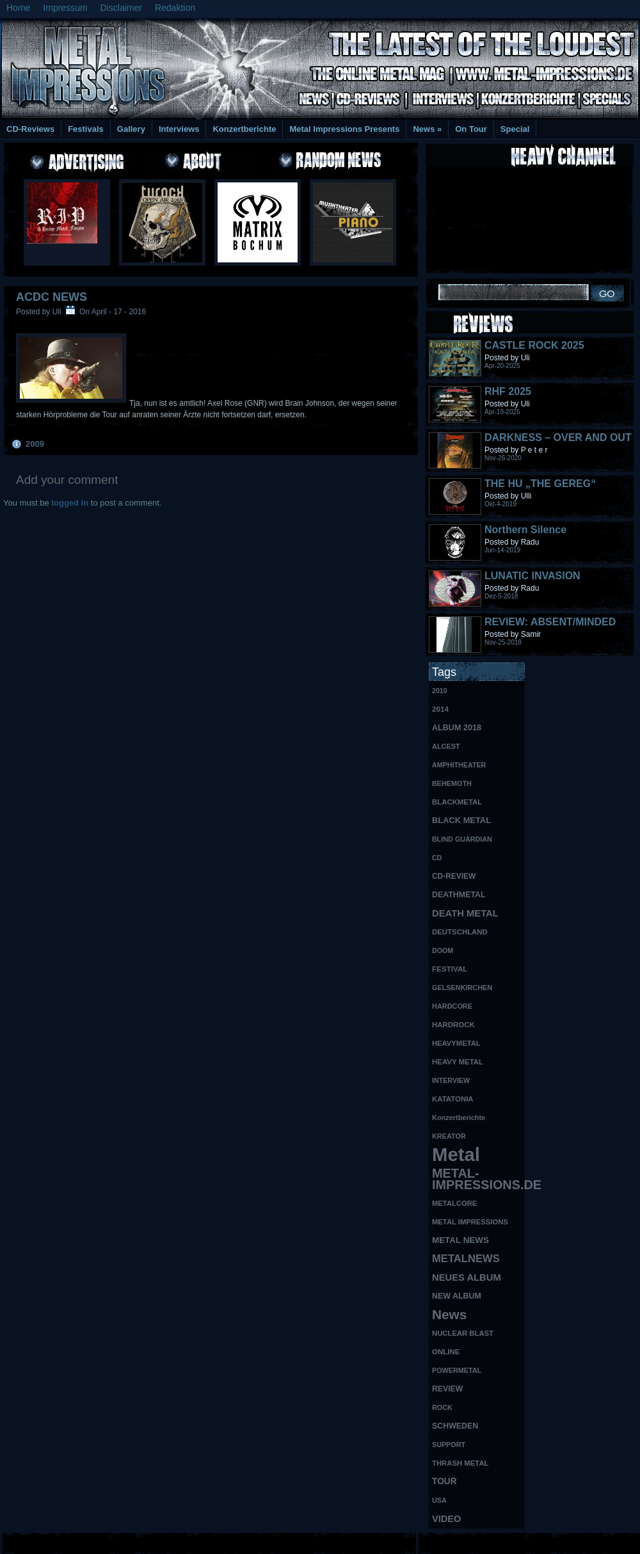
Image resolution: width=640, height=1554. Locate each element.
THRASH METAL (460, 1463)
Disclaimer (121, 8)
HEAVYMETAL (456, 1043)
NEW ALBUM (456, 1296)
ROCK (442, 1407)
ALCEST (446, 746)
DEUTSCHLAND (460, 932)
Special (515, 129)
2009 (35, 444)
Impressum (65, 8)
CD (437, 857)
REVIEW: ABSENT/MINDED (550, 621)
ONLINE (446, 1352)
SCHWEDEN (455, 1426)
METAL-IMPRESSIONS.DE (478, 1179)
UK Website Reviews (539, 1541)
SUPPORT (448, 1444)
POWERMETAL (456, 1370)
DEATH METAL (465, 913)
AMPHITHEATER (459, 765)
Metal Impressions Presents (344, 129)
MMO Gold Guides (465, 1541)
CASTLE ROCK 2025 (534, 345)
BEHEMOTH (452, 783)
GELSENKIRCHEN (462, 987)
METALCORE (454, 1203)
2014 (440, 709)
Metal (456, 1155)
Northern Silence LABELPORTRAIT (527, 535)
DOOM (442, 950)
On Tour (471, 129)
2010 (439, 690)
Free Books (53, 1541)
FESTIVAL (449, 969)
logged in (69, 503)
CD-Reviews (30, 129)
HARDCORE (452, 1006)
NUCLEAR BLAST (462, 1333)
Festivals (86, 129)
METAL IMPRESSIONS (470, 1222)
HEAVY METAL (457, 1062)
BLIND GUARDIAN (462, 839)
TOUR (444, 1481)
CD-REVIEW (454, 876)
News (427, 129)
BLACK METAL (461, 820)
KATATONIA (453, 1099)
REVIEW (447, 1388)
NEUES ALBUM (466, 1277)
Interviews (179, 129)
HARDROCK (453, 1025)
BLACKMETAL (457, 802)
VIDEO (446, 1519)
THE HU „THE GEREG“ (540, 483)
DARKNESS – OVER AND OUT (558, 437)
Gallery (131, 129)
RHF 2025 (507, 391)
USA (439, 1500)
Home (18, 8)
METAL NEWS (460, 1240)
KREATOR (449, 1136)
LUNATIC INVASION (532, 575)
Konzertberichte (244, 129)
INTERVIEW (451, 1080)
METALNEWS (466, 1259)
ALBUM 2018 (456, 727)
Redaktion (175, 8)
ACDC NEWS (51, 297)
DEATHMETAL (459, 894)
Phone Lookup (608, 1541)
